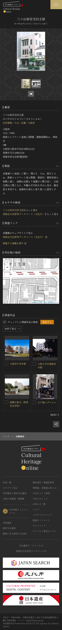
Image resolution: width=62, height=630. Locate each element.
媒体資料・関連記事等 (43, 482)
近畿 (23, 122)
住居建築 (7, 122)
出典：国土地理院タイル (48, 302)
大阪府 (31, 122)
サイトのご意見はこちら (44, 531)
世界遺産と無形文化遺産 (14, 493)
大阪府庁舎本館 (18, 363)
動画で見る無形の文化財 (14, 533)
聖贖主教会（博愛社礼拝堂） (19, 404)
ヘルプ (36, 509)
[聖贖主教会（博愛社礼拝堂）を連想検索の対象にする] (6, 402)
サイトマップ (39, 525)
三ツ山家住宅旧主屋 (13, 210)
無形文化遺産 (9, 528)
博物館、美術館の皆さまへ (46, 487)
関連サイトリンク (41, 520)
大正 (16, 122)
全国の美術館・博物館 (13, 498)
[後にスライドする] (54, 415)
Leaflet (34, 302)
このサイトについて (42, 514)
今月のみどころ (40, 498)
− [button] (7, 267)
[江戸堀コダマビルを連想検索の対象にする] (34, 402)
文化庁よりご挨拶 (41, 493)
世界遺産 (7, 522)
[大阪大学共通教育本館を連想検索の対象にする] (34, 364)
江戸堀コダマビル (47, 402)
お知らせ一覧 (39, 504)
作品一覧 (7, 482)
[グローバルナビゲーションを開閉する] (56, 4)
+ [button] (7, 262)
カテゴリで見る (10, 487)
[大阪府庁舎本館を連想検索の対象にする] (6, 363)
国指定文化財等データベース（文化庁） (23, 214)
